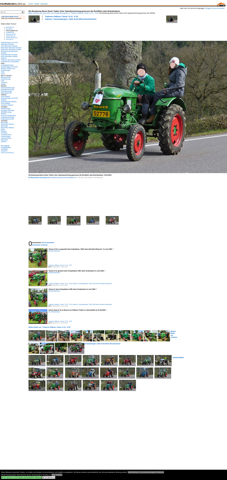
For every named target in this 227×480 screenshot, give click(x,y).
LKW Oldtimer (5, 96)
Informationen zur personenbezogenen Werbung (146, 472)
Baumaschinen (6, 77)
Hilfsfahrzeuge (5, 108)
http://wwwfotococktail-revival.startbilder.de (62, 177)
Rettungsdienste (6, 93)
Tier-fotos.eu (9, 39)
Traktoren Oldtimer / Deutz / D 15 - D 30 (61, 16)
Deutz (86, 13)
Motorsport (4, 140)
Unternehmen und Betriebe (10, 62)
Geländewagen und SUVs (9, 67)
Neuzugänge (5, 146)
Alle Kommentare (48, 242)
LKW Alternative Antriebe (9, 46)
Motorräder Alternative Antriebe (11, 48)
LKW (2, 81)
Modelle (3, 114)
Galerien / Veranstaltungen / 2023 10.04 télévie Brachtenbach (70, 19)
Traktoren (4, 82)
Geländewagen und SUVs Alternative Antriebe (9, 43)
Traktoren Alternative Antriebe (10, 60)
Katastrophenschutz (7, 119)
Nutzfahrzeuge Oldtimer (9, 102)
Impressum (44, 4)
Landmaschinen (6, 138)
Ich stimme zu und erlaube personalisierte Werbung (21, 477)
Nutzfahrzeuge (6, 79)
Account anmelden (218, 8)
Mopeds (3, 131)
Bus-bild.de (9, 29)
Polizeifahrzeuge (6, 91)
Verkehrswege (5, 136)
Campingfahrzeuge (7, 65)
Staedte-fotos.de (11, 36)
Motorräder (4, 122)
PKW (2, 72)
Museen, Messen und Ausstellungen (8, 69)
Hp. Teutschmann (54, 312)
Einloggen (208, 8)
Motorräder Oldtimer (7, 124)
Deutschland (178, 358)
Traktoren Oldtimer (77, 13)
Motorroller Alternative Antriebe (11, 49)
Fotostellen (4, 149)
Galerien (3, 141)
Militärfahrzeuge (6, 112)
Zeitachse (4, 151)
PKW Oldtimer (5, 103)
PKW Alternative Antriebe (9, 55)
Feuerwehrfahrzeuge (8, 88)
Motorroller (4, 126)
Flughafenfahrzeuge (7, 117)
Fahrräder (4, 133)
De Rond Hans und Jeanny (38, 177)
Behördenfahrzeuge (7, 89)
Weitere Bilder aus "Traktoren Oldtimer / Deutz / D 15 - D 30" (50, 327)
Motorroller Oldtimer (7, 128)
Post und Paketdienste (8, 115)
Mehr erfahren (57, 475)
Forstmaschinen (6, 135)
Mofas (3, 129)
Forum (31, 4)
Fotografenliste (6, 147)
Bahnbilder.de (10, 27)
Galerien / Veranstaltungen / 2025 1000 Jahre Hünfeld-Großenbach (92, 283)
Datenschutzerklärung (7, 152)
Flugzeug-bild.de (11, 34)
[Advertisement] (74, 30)
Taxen (3, 74)
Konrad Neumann (54, 251)
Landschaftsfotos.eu (12, 37)
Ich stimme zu (49, 477)
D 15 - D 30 (94, 13)
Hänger (3, 84)
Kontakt (36, 4)
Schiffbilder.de (10, 32)
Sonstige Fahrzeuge (7, 110)
